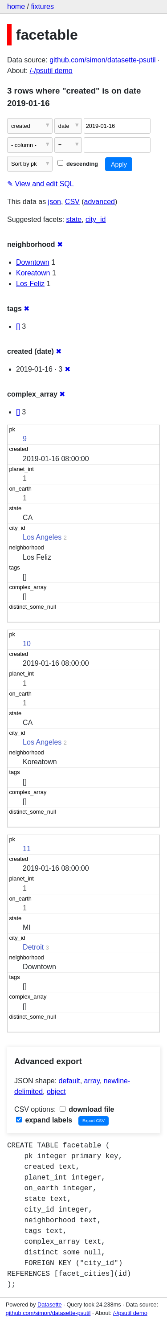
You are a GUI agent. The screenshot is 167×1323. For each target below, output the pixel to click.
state (74, 219)
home (16, 6)
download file (87, 1109)
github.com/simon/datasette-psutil (102, 60)
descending (77, 163)
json (54, 201)
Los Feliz (30, 283)
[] (18, 326)
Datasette (49, 1304)
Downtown (32, 262)
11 (27, 848)
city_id (96, 219)
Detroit (33, 947)
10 (27, 643)
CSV (72, 201)
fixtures (42, 6)
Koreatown (33, 273)
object (56, 1091)
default (69, 1081)
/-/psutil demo (51, 70)
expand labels (44, 1120)
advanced (99, 201)
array (92, 1081)
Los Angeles (42, 537)
